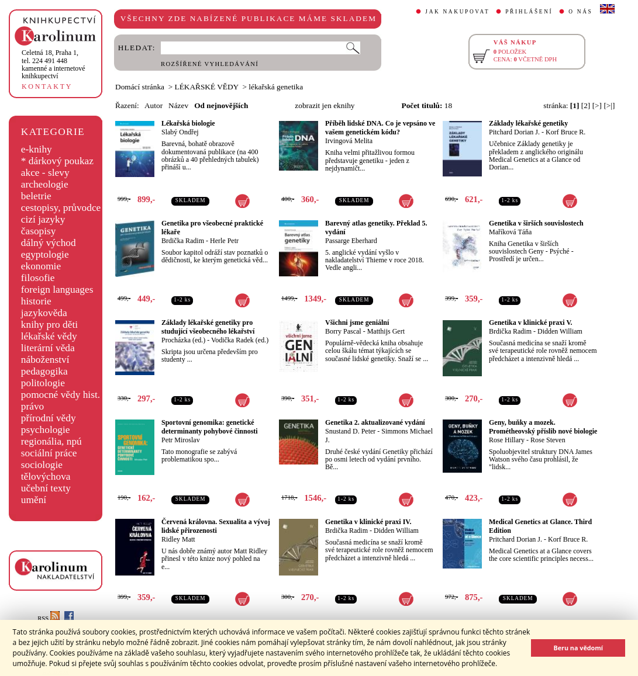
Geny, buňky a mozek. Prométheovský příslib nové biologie (543, 426)
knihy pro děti (49, 324)
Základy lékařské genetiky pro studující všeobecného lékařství (207, 326)
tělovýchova (46, 476)
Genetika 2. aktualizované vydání (375, 422)
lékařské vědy (49, 336)
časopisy (38, 231)
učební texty (46, 488)
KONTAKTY (47, 86)
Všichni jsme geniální (357, 322)
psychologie (45, 429)
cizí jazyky (43, 219)
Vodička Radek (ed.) (239, 340)
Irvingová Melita (349, 141)
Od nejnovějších (221, 105)
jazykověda (44, 312)
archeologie (44, 184)
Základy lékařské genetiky (528, 123)
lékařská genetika (276, 86)
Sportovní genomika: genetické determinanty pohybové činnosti (209, 426)
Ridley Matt (178, 539)
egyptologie (45, 254)
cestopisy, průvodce (61, 207)
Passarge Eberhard (351, 241)
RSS (48, 618)
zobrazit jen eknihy (324, 105)
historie (36, 301)
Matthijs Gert (386, 331)
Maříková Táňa (510, 232)
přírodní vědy (48, 418)
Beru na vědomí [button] (578, 647)
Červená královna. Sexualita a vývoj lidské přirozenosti (215, 526)
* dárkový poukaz (57, 161)
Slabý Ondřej (180, 132)
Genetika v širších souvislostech (536, 223)
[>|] (609, 105)
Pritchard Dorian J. (515, 539)
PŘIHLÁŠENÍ (529, 12)
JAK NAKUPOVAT (457, 12)
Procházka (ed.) (183, 340)
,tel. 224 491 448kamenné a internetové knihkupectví (53, 64)
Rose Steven (547, 440)
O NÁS (580, 12)
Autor (153, 105)
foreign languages (57, 289)
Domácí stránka (139, 86)
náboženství (45, 359)
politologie (43, 383)
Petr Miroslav (180, 440)
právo (32, 406)
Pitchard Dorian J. (514, 132)
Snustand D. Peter (350, 431)
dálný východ (48, 242)
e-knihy (36, 149)
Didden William (559, 331)
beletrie (36, 196)
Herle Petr (224, 241)
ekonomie (41, 266)
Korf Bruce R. (565, 132)
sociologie (42, 464)
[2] (586, 105)
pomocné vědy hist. (60, 394)
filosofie (38, 277)
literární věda (48, 347)
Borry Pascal (343, 331)
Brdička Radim (182, 241)
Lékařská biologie (188, 123)
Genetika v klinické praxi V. (531, 322)
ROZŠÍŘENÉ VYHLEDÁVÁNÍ (209, 64)
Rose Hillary (507, 440)
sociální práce (49, 453)
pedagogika (44, 371)
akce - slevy (45, 172)
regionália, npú (51, 441)
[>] (597, 105)
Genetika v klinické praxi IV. (368, 522)
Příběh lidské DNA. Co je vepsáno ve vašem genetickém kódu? (380, 127)
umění (33, 499)
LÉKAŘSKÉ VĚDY (207, 86)
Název (178, 105)
